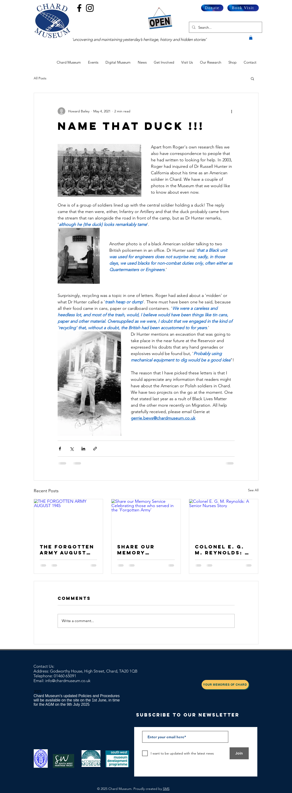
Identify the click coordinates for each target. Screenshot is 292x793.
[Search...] (225, 27)
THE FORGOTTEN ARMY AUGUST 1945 (67, 550)
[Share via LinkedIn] (83, 448)
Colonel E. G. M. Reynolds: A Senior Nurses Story (222, 550)
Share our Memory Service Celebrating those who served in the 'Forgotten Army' (142, 550)
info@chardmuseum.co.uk (67, 680)
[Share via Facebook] (60, 448)
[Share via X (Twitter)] (71, 448)
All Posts (40, 78)
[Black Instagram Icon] (90, 8)
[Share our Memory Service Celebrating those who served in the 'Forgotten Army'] (146, 518)
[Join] (239, 753)
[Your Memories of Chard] (225, 684)
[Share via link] (95, 448)
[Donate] (212, 8)
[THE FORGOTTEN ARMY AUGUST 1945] (68, 518)
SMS (166, 789)
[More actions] (232, 111)
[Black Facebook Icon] (79, 8)
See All (253, 490)
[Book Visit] (243, 8)
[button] (251, 37)
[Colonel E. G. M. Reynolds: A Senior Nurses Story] (223, 518)
